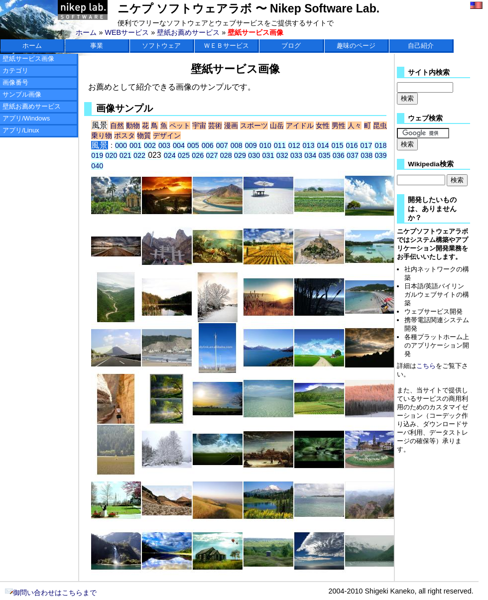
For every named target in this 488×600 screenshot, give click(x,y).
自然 (117, 125)
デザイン (167, 135)
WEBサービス (127, 32)
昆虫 (380, 125)
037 (353, 155)
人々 (355, 125)
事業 (96, 45)
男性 (339, 125)
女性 (323, 125)
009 (251, 145)
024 (170, 155)
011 (280, 145)
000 (121, 145)
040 (97, 166)
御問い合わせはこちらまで (51, 593)
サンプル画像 (21, 94)
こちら (426, 365)
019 (97, 155)
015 (338, 145)
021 (125, 155)
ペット (179, 125)
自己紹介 (421, 45)
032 (282, 155)
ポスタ (124, 135)
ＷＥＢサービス (226, 45)
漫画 (231, 125)
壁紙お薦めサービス (188, 32)
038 (366, 155)
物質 (144, 135)
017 (366, 145)
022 (139, 155)
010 (265, 145)
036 (339, 155)
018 (380, 145)
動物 (133, 125)
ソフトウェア (161, 45)
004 (179, 145)
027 (212, 155)
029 (240, 155)
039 (381, 155)
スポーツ (254, 125)
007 (222, 145)
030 (254, 155)
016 (352, 145)
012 (294, 145)
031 (268, 155)
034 (310, 155)
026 (198, 155)
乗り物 (101, 135)
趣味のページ (356, 45)
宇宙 (199, 125)
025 (184, 155)
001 (135, 145)
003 (164, 145)
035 (325, 155)
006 (208, 145)
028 (226, 155)
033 (296, 155)
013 (309, 145)
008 (237, 145)
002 (150, 145)
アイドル (300, 125)
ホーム (86, 32)
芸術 (215, 125)
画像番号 (15, 82)
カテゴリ (15, 70)
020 (111, 155)
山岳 (277, 125)
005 (193, 145)
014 (323, 145)
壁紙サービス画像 (28, 58)
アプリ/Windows (26, 118)
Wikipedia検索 (430, 164)
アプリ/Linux (20, 130)
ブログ (291, 45)
